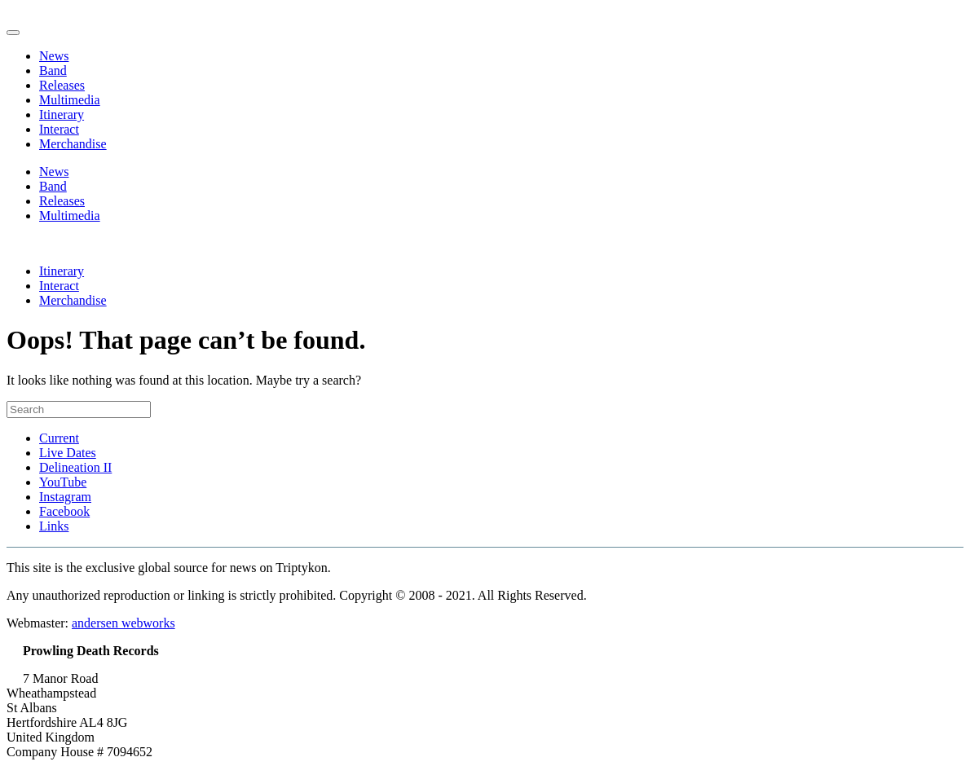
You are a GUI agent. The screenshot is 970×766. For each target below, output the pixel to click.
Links (53, 526)
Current (59, 438)
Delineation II (75, 467)
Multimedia (69, 100)
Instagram (65, 497)
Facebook (64, 511)
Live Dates (67, 453)
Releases (62, 85)
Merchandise (73, 144)
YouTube (62, 482)
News (53, 56)
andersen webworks (123, 623)
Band (53, 70)
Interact (59, 129)
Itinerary (61, 114)
